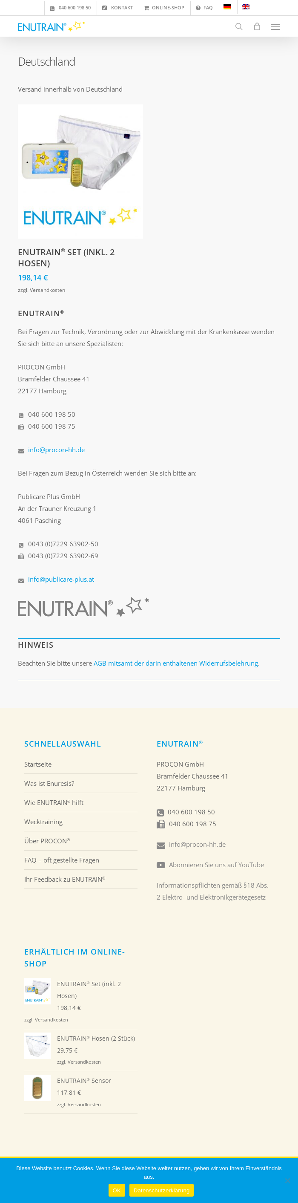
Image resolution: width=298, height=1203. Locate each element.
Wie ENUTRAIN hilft (53, 802)
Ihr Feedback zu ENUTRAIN (64, 879)
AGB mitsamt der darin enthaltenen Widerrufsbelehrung (176, 663)
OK (117, 1190)
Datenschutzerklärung (161, 1190)
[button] (275, 26)
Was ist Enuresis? (49, 783)
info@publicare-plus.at (61, 579)
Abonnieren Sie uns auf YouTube (216, 864)
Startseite (38, 764)
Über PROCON (47, 841)
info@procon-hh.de (56, 449)
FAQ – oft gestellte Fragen (61, 860)
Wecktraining (43, 821)
